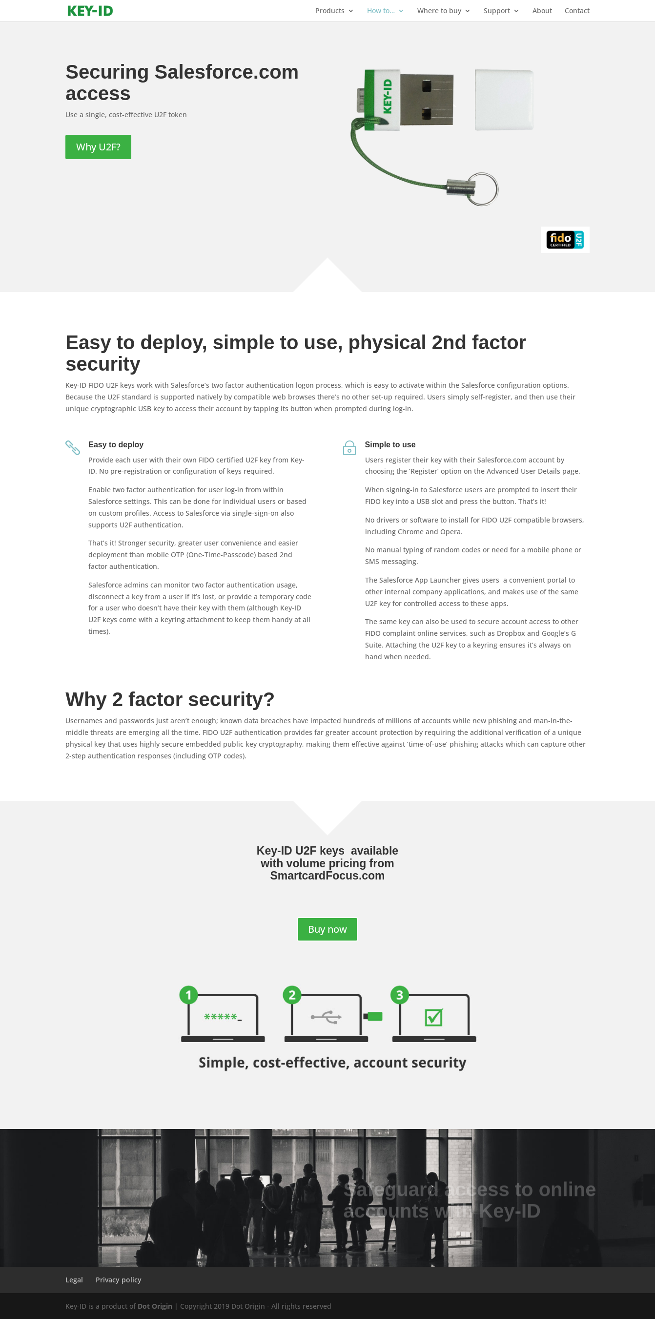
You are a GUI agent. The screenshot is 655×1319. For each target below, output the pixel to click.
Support (497, 11)
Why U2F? (98, 146)
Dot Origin (155, 1306)
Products (330, 11)
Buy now (327, 929)
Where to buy (439, 11)
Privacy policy (119, 1279)
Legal (74, 1279)
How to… (381, 11)
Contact (577, 11)
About (542, 11)
